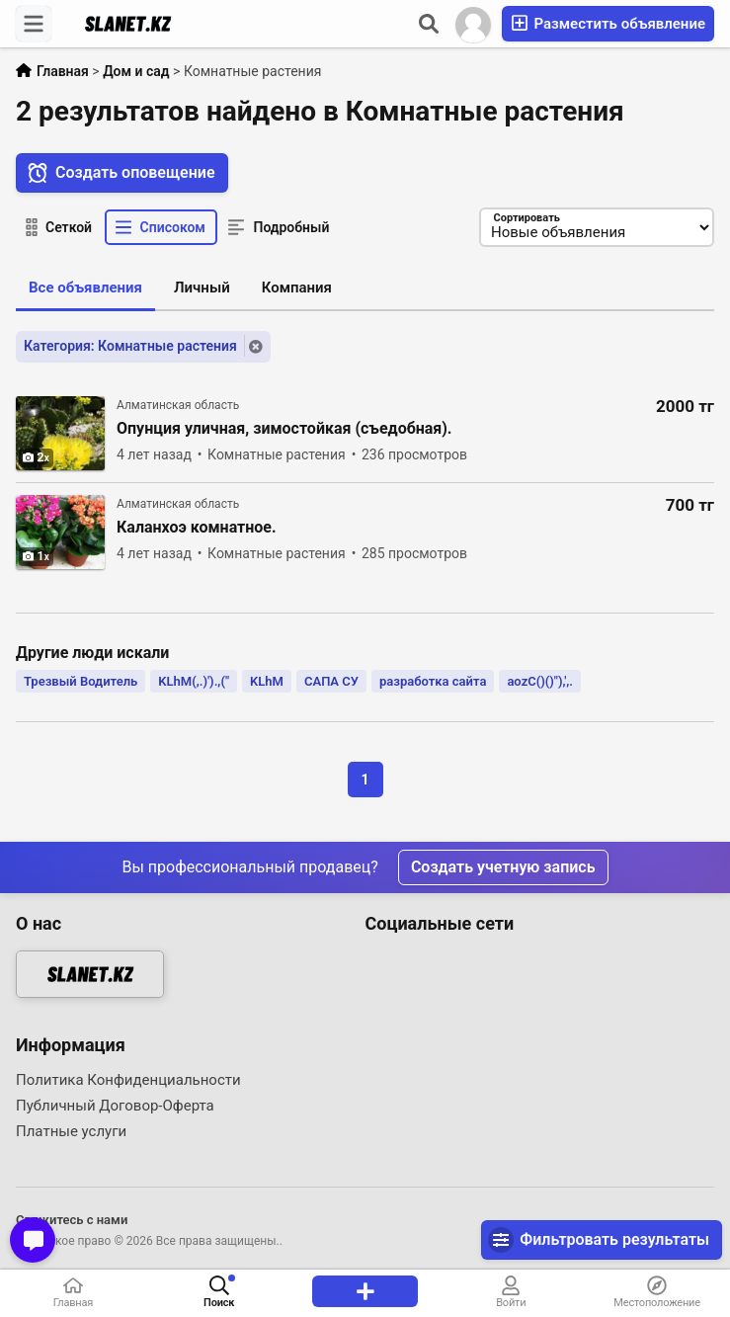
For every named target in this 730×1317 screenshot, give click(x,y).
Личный (202, 287)
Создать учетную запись (503, 867)
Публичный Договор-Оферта (115, 1105)
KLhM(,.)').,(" (193, 681)
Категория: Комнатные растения (130, 346)
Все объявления (85, 287)
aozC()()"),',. (540, 681)
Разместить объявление (608, 23)
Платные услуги (71, 1131)
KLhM (267, 681)
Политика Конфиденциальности (128, 1080)
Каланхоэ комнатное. (197, 527)
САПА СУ (331, 681)
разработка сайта (432, 681)
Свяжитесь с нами (71, 1219)
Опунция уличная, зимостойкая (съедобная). (284, 429)
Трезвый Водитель (80, 681)
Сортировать (525, 217)
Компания (297, 287)
